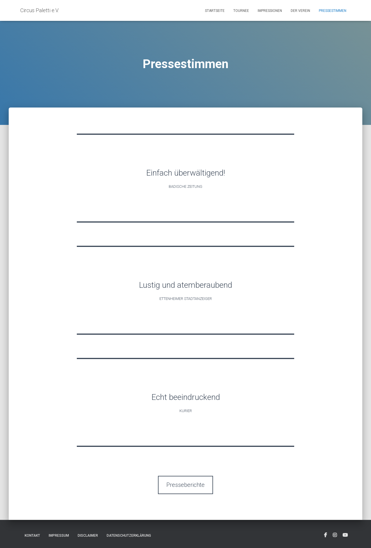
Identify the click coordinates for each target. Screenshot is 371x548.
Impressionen (270, 11)
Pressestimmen (332, 11)
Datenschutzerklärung (129, 536)
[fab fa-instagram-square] (335, 535)
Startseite (215, 11)
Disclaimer (88, 536)
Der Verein (300, 11)
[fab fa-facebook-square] (325, 535)
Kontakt (32, 536)
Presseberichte (185, 484)
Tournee (241, 11)
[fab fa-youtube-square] (345, 535)
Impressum (59, 536)
